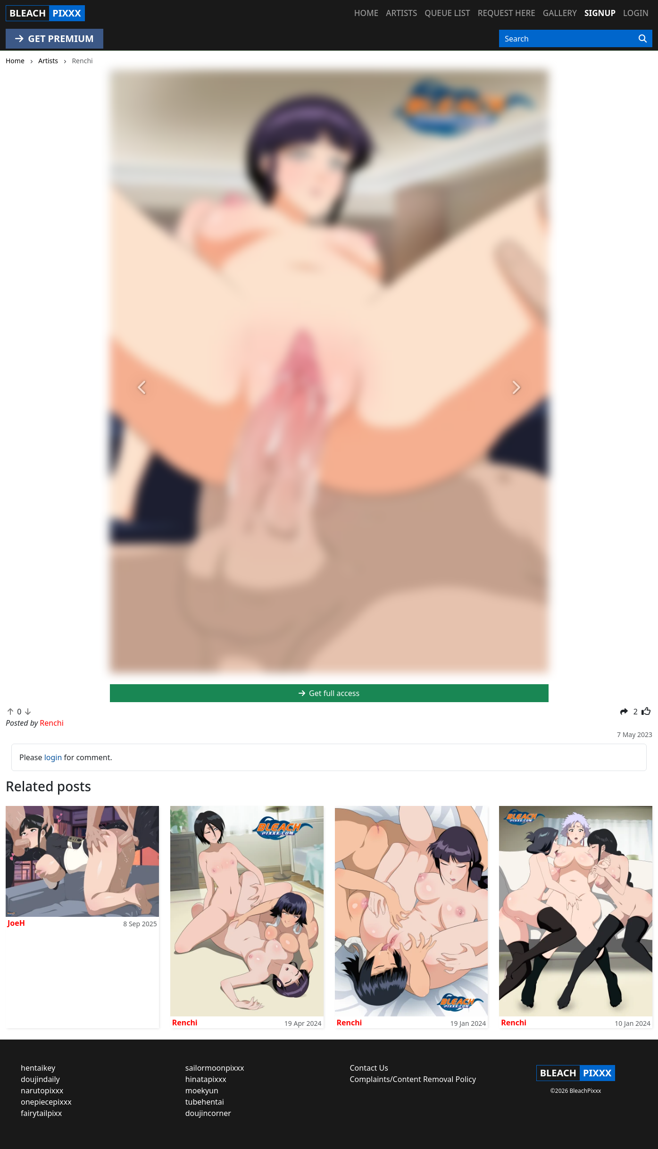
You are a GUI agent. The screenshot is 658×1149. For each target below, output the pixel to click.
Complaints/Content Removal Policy (413, 1079)
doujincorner (208, 1113)
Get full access (329, 693)
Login (636, 13)
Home (366, 13)
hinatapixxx (205, 1079)
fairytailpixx (41, 1113)
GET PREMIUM (54, 38)
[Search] (642, 39)
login (53, 757)
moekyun (201, 1090)
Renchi (185, 1022)
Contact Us (369, 1068)
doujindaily (40, 1079)
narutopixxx (42, 1090)
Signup (600, 13)
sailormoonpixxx (214, 1068)
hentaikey (38, 1068)
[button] (143, 388)
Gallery (560, 13)
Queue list (447, 13)
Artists (401, 13)
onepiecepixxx (46, 1102)
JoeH (16, 923)
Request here (506, 13)
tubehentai (204, 1102)
